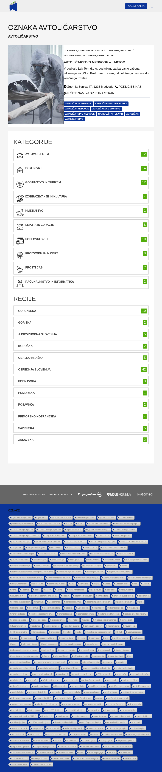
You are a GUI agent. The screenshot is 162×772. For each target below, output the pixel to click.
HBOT (119, 632)
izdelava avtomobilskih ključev (87, 758)
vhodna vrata (63, 716)
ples (106, 638)
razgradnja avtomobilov (21, 662)
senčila (96, 583)
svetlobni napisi (18, 734)
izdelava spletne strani (113, 734)
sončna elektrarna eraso (21, 704)
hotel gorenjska (76, 559)
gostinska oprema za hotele (22, 523)
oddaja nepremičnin (19, 632)
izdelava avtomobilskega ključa (126, 523)
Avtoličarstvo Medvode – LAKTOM (101, 62)
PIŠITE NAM (79, 93)
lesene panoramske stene (140, 577)
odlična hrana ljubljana (40, 722)
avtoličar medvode (80, 108)
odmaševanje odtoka (48, 553)
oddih (37, 590)
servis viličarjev (28, 638)
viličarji (14, 638)
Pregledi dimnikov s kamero (120, 571)
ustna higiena (102, 596)
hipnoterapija (60, 686)
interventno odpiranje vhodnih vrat (25, 535)
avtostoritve (108, 55)
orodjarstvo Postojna (52, 608)
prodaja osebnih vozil (20, 674)
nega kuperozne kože (71, 704)
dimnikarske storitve (19, 758)
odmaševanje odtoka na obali (73, 553)
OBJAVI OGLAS (136, 6)
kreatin (14, 644)
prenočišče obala (39, 620)
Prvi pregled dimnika (95, 571)
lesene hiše (32, 680)
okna (72, 583)
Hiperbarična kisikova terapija (67, 565)
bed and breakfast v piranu (135, 614)
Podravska (27, 381)
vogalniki (68, 632)
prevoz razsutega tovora (123, 596)
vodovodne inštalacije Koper (87, 577)
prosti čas (34, 267)
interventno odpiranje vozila (49, 529)
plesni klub (95, 638)
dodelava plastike (72, 626)
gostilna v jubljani (18, 722)
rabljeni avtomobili (81, 656)
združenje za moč (19, 596)
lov (130, 656)
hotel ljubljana (34, 710)
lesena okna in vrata (57, 583)
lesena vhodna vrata (19, 583)
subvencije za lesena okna (136, 559)
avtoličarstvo (78, 119)
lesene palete (110, 710)
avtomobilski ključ (44, 698)
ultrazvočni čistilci (30, 644)
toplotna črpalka (87, 650)
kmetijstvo (34, 210)
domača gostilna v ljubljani (65, 722)
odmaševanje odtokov (93, 626)
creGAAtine (138, 638)
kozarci (80, 523)
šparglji (86, 620)
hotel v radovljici (58, 559)
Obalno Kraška (30, 357)
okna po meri (93, 559)
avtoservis (92, 55)
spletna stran (48, 650)
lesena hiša (121, 674)
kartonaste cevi (39, 632)
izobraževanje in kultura (46, 196)
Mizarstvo (39, 602)
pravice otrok (127, 620)
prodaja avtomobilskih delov (23, 668)
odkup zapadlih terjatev (71, 644)
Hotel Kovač (96, 590)
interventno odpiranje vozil (22, 529)
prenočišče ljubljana (54, 710)
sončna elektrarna (111, 758)
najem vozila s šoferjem (61, 517)
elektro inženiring (121, 638)
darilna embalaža (46, 752)
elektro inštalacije (116, 608)
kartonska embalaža (68, 746)
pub (141, 602)
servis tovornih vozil (19, 728)
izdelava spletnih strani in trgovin (25, 650)
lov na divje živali (116, 656)
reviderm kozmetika (94, 704)
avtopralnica (38, 728)
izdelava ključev (111, 692)
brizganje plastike (53, 626)
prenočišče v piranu (86, 614)
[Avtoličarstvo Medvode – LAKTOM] (36, 86)
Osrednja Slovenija (94, 50)
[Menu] (152, 6)
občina (82, 638)
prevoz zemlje (103, 535)
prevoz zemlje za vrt (122, 535)
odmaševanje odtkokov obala (114, 547)
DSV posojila (83, 608)
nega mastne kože (64, 698)
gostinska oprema (107, 517)
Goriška (25, 322)
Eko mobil (75, 662)
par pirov (121, 662)
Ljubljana (116, 50)
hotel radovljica (40, 559)
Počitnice (25, 590)
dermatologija (135, 704)
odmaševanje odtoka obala (102, 553)
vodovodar (56, 692)
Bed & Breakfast (134, 632)
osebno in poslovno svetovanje (99, 602)
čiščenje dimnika (104, 674)
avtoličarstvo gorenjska (114, 103)
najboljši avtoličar (114, 113)
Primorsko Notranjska (37, 416)
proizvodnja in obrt (41, 253)
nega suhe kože (78, 686)
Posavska (26, 404)
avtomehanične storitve (116, 722)
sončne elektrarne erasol (118, 698)
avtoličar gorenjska (82, 103)
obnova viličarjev (67, 638)
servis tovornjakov (95, 728)
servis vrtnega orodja (77, 590)
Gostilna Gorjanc (122, 650)
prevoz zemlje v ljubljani (21, 541)
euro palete (94, 710)
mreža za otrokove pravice (105, 620)
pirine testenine (58, 620)
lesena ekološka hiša (140, 674)
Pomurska (26, 392)
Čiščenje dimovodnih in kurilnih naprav (27, 577)
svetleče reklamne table (56, 734)
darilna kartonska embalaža (22, 752)
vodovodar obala (73, 692)
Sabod (107, 583)
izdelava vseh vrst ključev (21, 698)
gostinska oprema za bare (49, 523)
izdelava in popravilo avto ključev (44, 596)
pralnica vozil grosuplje (74, 728)
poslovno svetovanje (125, 602)
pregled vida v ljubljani (20, 746)
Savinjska (26, 427)
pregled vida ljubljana (126, 740)
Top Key (66, 596)
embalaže (55, 632)
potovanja (108, 662)
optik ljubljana (106, 740)
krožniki (69, 523)
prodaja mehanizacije (124, 668)
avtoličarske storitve (110, 108)
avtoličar (136, 113)
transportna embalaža (90, 746)
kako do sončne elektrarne (47, 704)
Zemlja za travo (73, 547)
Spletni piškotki (61, 494)
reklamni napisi (138, 728)
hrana (46, 656)
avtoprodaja (99, 656)
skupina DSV (99, 608)
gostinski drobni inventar (99, 523)
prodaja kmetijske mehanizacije (97, 668)
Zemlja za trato (91, 547)
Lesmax (60, 590)
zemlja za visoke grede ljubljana (133, 541)
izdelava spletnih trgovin (113, 644)
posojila (69, 608)
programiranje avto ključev (81, 535)
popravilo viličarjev (47, 638)
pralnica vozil (53, 728)
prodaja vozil (63, 674)
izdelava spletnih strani (42, 764)
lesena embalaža (128, 710)
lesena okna (111, 565)
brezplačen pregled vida (44, 746)
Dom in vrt (33, 167)
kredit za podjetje (42, 565)
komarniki (84, 583)
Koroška (25, 345)
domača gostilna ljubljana (91, 722)
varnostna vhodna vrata (121, 716)
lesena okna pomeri (113, 559)
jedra (79, 632)
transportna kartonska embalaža (118, 746)
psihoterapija (112, 680)
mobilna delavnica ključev (133, 692)
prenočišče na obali (19, 620)
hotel (81, 752)
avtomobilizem (76, 55)
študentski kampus (19, 626)
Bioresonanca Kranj (73, 602)
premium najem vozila (85, 517)
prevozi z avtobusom (20, 559)
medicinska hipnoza (41, 686)
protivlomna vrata (81, 716)
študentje (36, 626)
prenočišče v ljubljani (76, 710)
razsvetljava (133, 608)
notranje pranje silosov (21, 602)
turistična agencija (91, 662)
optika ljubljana (89, 740)
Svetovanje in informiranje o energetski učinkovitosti (32, 571)
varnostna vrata (100, 716)
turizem (112, 752)
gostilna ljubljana (143, 716)
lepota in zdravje (39, 224)
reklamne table (35, 734)
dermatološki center (116, 704)
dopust (48, 590)
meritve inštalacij (18, 614)
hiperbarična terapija (92, 565)
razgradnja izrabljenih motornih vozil (50, 662)
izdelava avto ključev (61, 758)
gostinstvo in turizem (43, 182)
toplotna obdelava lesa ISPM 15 (24, 716)
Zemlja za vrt (17, 547)
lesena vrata (38, 583)
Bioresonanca (54, 602)
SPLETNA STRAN (105, 93)
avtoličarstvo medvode (83, 113)
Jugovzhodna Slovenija (37, 334)
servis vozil (136, 722)
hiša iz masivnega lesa (51, 680)
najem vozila (41, 517)
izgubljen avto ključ (73, 529)
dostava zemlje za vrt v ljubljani (103, 541)
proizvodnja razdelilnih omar (42, 614)
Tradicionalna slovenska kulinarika (25, 656)
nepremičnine (113, 626)
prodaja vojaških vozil (71, 668)
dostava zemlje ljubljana (75, 541)
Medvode (129, 50)
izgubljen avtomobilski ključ (98, 529)
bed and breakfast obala (109, 614)
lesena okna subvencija (21, 565)
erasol (99, 698)
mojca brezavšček (130, 680)
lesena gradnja (72, 680)
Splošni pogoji (34, 494)
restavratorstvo (127, 590)
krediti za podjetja (50, 644)
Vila (135, 583)
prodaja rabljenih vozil (43, 674)
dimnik (124, 565)
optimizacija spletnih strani (138, 734)
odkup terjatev (92, 644)
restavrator (111, 590)
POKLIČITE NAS (133, 86)
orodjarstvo (33, 608)
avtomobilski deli (61, 656)
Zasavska (26, 439)
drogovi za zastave (79, 734)
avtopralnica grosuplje (117, 728)
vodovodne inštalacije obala (59, 577)
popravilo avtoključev (83, 596)
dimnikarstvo (126, 752)
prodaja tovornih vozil (48, 668)
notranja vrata (130, 758)
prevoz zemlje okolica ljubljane (48, 541)
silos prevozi (144, 596)
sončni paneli (105, 650)
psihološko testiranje (20, 686)
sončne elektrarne (84, 698)
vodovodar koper (92, 692)
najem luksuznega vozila (21, 517)
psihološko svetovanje (92, 680)
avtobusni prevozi (126, 553)
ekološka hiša (17, 680)
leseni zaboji (47, 716)
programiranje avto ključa (55, 535)
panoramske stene (65, 752)
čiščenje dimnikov (40, 758)
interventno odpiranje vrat (125, 529)
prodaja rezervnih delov (82, 674)
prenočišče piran (65, 614)
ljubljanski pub (17, 608)
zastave (95, 734)
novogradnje (130, 626)
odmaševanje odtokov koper (23, 553)
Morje (14, 590)
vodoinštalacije (17, 692)
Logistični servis (122, 583)
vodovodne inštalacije (37, 692)
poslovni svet (36, 239)
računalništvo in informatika (49, 281)
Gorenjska (74, 50)
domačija (74, 620)
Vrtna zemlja (56, 547)
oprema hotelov (126, 517)
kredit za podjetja (96, 752)
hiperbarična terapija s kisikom (99, 632)
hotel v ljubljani (17, 710)
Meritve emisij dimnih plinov (69, 571)
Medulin (146, 583)
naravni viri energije (67, 650)
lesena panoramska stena (114, 577)
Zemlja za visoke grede (36, 547)
